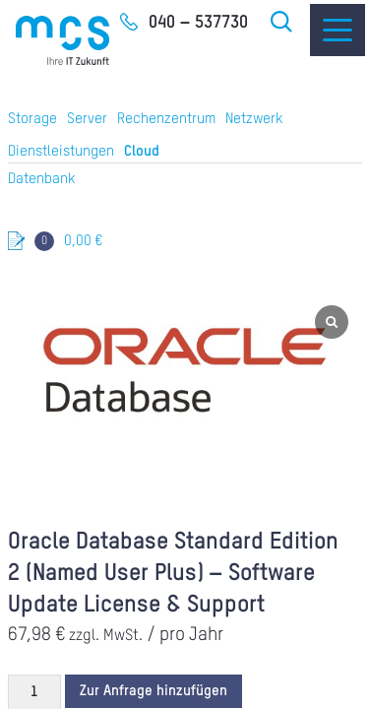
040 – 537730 (198, 23)
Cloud (141, 151)
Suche (282, 21)
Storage (32, 118)
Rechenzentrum (166, 118)
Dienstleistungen (61, 151)
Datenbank (41, 178)
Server (87, 118)
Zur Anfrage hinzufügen (153, 690)
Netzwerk (253, 118)
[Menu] (337, 30)
